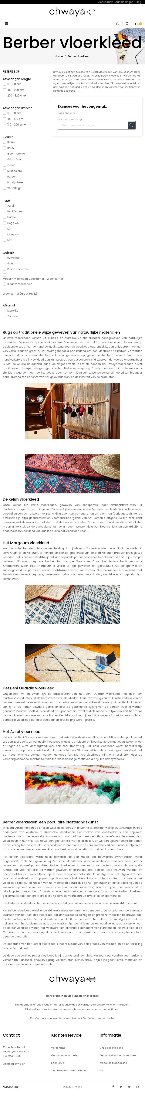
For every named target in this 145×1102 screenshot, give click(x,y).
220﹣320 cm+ (16, 95)
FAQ (101, 1070)
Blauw (11, 142)
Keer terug (57, 1063)
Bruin (10, 148)
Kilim (10, 229)
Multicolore (14, 171)
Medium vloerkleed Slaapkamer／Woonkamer (33, 279)
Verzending (58, 1048)
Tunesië (12, 316)
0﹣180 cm (14, 84)
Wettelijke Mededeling (113, 1063)
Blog (138, 2)
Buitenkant (14, 258)
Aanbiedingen (124, 2)
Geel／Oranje (16, 153)
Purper (11, 176)
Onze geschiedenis (111, 1048)
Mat (9, 240)
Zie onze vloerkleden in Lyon (68, 1070)
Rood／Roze (15, 182)
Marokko (12, 310)
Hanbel (11, 217)
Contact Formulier (14, 1064)
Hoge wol (13, 223)
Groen (11, 165)
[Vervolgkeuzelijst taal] (13, 1087)
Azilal (10, 206)
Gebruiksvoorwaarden (65, 1055)
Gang (11, 263)
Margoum (13, 234)
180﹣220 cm (15, 90)
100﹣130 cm (15, 119)
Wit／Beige (14, 188)
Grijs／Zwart (15, 159)
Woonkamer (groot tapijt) (20, 294)
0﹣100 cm (14, 113)
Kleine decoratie (18, 269)
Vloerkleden (105, 2)
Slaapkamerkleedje (19, 284)
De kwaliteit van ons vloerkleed (118, 1055)
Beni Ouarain (15, 211)
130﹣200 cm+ (16, 124)
